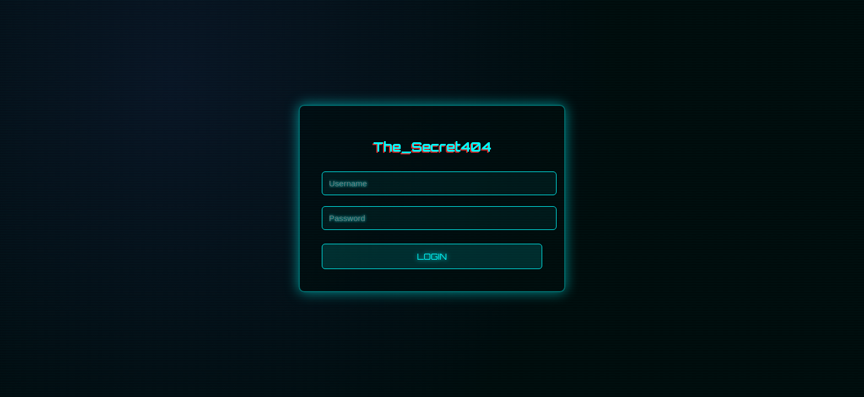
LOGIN (432, 256)
